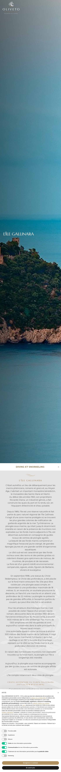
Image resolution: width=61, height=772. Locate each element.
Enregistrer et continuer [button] (30, 763)
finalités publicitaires (7, 712)
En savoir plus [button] (30, 768)
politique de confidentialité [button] (38, 698)
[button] (58, 692)
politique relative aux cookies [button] (40, 703)
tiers (24, 705)
